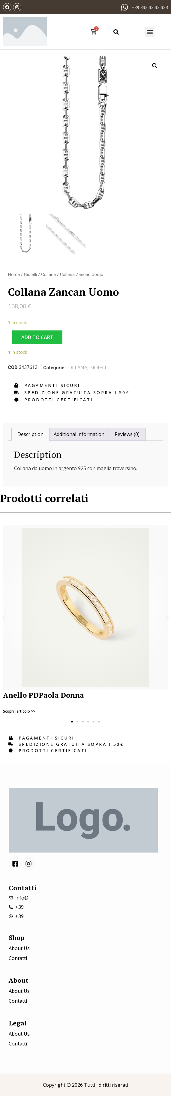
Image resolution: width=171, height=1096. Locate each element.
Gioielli (30, 274)
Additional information (79, 434)
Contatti (18, 958)
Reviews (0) (127, 434)
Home (14, 274)
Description (30, 434)
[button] (116, 32)
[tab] (30, 434)
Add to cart (37, 337)
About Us (19, 948)
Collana (48, 274)
